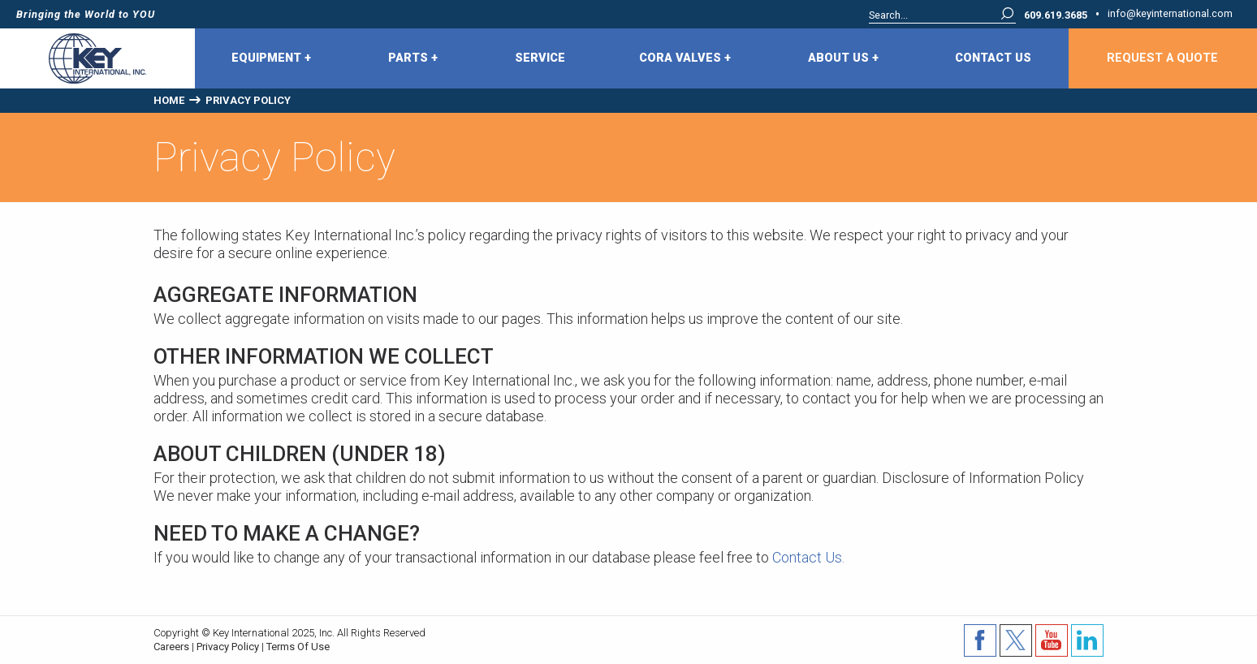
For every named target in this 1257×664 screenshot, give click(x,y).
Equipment (271, 58)
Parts (413, 58)
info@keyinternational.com (1170, 14)
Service (540, 58)
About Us (843, 58)
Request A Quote (1162, 58)
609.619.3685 (1055, 16)
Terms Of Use (298, 646)
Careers (171, 646)
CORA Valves (685, 58)
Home (168, 100)
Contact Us (993, 58)
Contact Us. (810, 557)
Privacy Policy (228, 646)
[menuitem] (273, 58)
